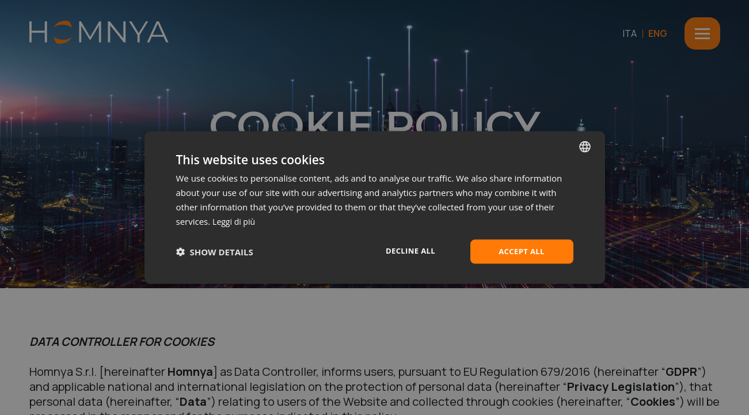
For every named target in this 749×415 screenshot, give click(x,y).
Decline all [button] (410, 250)
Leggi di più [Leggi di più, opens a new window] (235, 220)
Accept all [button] (521, 251)
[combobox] (585, 146)
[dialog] (375, 207)
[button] (214, 252)
